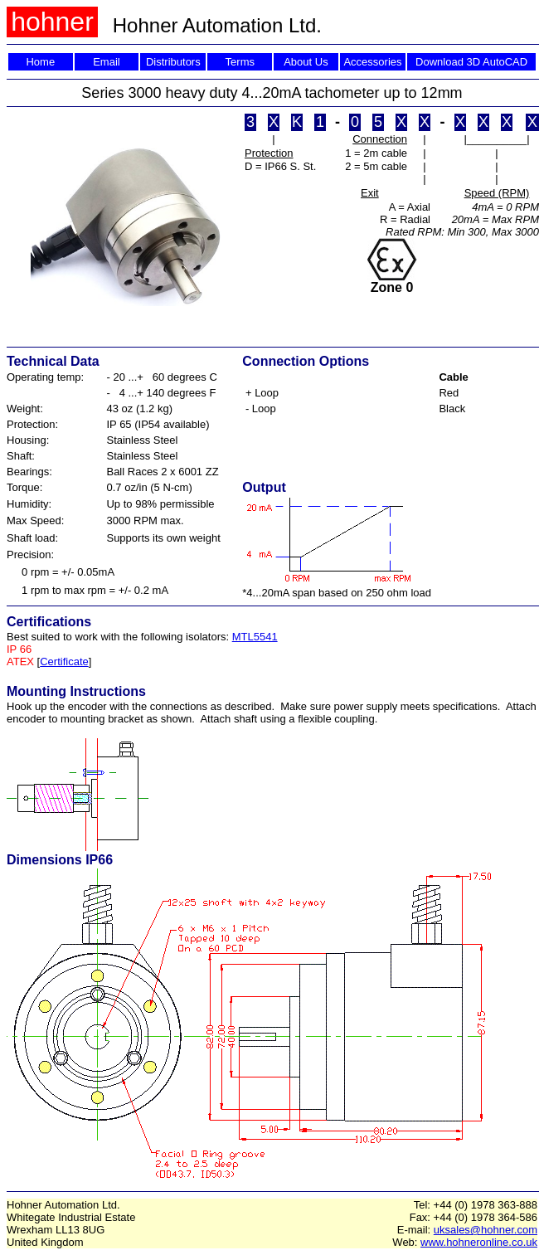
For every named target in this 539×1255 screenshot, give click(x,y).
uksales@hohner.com (485, 1229)
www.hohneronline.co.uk (478, 1242)
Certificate (64, 661)
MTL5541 (255, 636)
